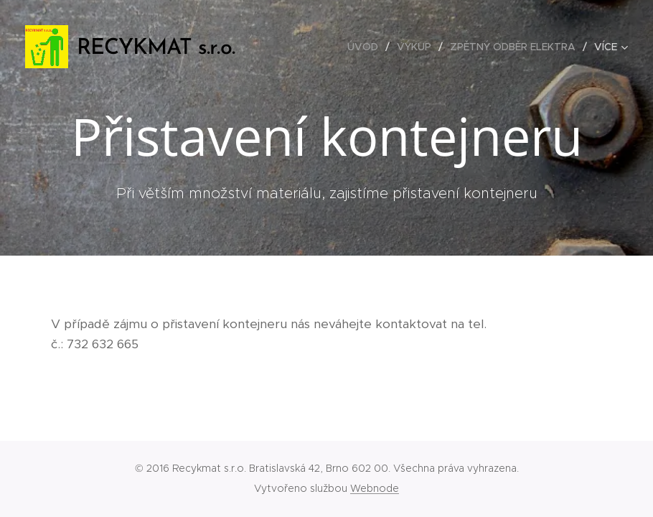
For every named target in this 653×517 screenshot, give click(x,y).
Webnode (374, 488)
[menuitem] (367, 47)
